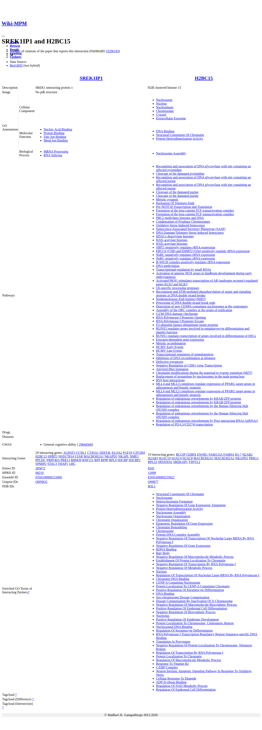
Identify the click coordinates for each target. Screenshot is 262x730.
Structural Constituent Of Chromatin (180, 135)
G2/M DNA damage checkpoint (177, 314)
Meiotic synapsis (167, 199)
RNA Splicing (53, 155)
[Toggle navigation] (3, 36)
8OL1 (151, 486)
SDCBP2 (135, 460)
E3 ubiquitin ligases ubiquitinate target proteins (187, 325)
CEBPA (191, 454)
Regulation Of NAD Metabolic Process (182, 686)
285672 (40, 468)
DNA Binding (165, 131)
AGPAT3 (69, 452)
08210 (39, 473)
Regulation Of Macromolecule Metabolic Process (188, 660)
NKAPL (123, 456)
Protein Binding (54, 133)
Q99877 (153, 482)
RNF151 (87, 460)
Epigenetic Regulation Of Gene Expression (184, 523)
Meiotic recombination (171, 343)
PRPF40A (53, 460)
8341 (151, 468)
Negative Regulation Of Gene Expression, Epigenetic (191, 505)
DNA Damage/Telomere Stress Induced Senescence (190, 232)
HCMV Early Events (169, 347)
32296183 (112, 51)
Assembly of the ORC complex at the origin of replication (194, 310)
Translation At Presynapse (173, 641)
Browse (15, 46)
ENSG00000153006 (48, 477)
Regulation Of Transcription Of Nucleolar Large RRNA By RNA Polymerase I (207, 575)
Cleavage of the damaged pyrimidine (180, 173)
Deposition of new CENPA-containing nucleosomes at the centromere (202, 306)
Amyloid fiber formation (172, 369)
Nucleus (161, 103)
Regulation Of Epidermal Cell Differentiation (186, 689)
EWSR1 (202, 454)
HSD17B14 (66, 456)
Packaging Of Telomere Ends (175, 203)
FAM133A (215, 454)
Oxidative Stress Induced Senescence (180, 225)
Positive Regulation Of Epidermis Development (187, 619)
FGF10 (127, 452)
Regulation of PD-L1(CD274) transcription (184, 424)
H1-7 (238, 454)
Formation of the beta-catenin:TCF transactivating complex (195, 210)
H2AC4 (177, 458)
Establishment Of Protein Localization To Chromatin (190, 560)
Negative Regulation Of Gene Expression (183, 545)
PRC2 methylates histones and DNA (180, 218)
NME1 (134, 456)
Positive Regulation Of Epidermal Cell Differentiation (191, 608)
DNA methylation (167, 266)
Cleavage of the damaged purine (177, 192)
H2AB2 (247, 454)
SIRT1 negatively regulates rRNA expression (185, 247)
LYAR (79, 456)
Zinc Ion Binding (55, 137)
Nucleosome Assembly (171, 153)
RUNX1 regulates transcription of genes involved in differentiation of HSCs (206, 336)
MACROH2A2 (224, 458)
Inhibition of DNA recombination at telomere (185, 358)
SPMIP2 (40, 463)
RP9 (97, 460)
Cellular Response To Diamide (176, 678)
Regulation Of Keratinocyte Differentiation (184, 630)
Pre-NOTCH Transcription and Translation (184, 207)
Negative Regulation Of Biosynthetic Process (186, 612)
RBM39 (76, 460)
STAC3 (52, 463)
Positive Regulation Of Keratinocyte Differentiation (190, 590)
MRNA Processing (56, 151)
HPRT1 (53, 456)
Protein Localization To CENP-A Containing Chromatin (192, 586)
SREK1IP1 (91, 78)
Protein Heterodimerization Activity (179, 138)
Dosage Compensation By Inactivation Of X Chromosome (194, 601)
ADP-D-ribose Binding (171, 682)
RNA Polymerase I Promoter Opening (181, 317)
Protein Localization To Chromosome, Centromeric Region (195, 623)
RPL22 (152, 462)
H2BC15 (204, 78)
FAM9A (228, 454)
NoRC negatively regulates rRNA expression (185, 255)
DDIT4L (105, 452)
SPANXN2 (165, 462)
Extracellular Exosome (171, 118)
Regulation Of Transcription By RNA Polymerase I (189, 652)
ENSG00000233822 (161, 477)
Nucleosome (164, 100)
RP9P (104, 460)
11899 (152, 473)
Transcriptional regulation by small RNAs (183, 269)
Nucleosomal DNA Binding (174, 627)
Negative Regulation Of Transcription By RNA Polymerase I (196, 564)
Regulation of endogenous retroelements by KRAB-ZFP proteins (198, 398)
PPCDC (40, 460)
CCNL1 (81, 452)
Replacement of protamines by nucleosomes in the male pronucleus (200, 376)
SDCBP (122, 460)
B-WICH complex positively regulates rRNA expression (193, 262)
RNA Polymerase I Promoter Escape (180, 321)
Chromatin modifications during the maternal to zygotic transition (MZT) (204, 373)
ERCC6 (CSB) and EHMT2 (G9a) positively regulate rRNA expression (203, 251)
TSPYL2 (194, 462)
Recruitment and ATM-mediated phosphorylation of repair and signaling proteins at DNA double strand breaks (203, 293)
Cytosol (161, 114)
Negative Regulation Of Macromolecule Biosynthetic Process (196, 604)
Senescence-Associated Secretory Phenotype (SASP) (190, 229)
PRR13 (65, 460)
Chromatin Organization (172, 520)
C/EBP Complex (167, 667)
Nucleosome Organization (173, 516)
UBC (72, 463)
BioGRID (16, 65)
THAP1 (63, 463)
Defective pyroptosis (169, 361)
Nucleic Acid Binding (58, 129)
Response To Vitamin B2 (172, 663)
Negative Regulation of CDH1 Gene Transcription (189, 365)
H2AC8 (188, 458)
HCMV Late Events (169, 350)
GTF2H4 (139, 452)
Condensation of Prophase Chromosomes (183, 221)
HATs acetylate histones (171, 240)
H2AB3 (153, 458)
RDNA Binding (166, 549)
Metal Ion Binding (56, 140)
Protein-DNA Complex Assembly (178, 534)
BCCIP (180, 454)
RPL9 (112, 460)
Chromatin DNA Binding (172, 579)
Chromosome (165, 111)
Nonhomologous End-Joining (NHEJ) (181, 299)
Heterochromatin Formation (174, 501)
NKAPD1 (110, 456)
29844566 (85, 444)
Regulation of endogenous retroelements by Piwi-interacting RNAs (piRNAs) (207, 420)
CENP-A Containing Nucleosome (178, 582)
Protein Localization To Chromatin (179, 656)
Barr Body (163, 553)
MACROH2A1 (94, 456)
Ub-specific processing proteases (177, 288)
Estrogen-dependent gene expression (180, 339)
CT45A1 (93, 452)
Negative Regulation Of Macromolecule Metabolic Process (195, 557)
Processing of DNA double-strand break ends (185, 302)
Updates (15, 57)
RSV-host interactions (170, 380)
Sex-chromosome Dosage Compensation (182, 597)
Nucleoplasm (164, 107)
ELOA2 (117, 452)
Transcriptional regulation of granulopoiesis (184, 354)
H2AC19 (165, 458)
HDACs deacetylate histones (175, 236)
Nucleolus (162, 616)
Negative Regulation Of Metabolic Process (184, 568)
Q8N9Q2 (41, 482)
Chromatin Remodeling (171, 527)
